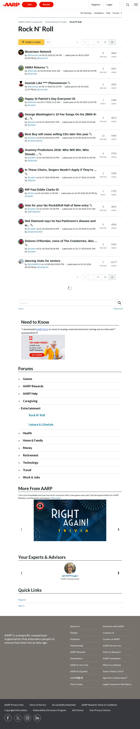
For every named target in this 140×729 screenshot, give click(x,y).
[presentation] (21, 528)
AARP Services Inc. (112, 645)
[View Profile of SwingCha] (42, 267)
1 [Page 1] (85, 42)
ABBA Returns (35, 67)
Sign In (21, 605)
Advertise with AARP (113, 626)
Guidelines (99, 13)
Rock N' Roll (37, 415)
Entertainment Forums (56, 22)
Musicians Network (38, 51)
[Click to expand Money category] (20, 448)
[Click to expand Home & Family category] (20, 440)
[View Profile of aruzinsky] (33, 86)
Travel (27, 470)
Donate (74, 632)
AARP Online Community (30, 22)
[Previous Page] (77, 42)
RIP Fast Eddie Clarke (40, 189)
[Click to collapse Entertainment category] (19, 408)
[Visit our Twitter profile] (17, 718)
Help (108, 13)
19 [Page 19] (98, 42)
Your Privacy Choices (100, 710)
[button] (136, 4)
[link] (119, 42)
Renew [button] (46, 4)
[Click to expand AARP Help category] (20, 394)
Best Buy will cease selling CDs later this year (57, 134)
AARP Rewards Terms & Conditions (99, 704)
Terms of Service (37, 704)
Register (96, 4)
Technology (30, 462)
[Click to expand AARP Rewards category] (20, 386)
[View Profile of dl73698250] (34, 212)
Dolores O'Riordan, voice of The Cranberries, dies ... (61, 241)
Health (27, 433)
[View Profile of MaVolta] (32, 71)
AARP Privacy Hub (14, 704)
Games (27, 379)
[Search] (70, 303)
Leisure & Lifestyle (41, 424)
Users (21, 308)
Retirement (30, 455)
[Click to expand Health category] (20, 433)
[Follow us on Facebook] (8, 718)
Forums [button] (116, 13)
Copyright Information (15, 710)
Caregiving (30, 401)
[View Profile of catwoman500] (35, 141)
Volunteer (75, 639)
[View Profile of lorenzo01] (33, 55)
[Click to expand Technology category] (20, 463)
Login (109, 4)
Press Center (76, 684)
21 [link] (112, 42)
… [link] (91, 42)
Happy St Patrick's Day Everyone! (48, 98)
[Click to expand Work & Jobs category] (20, 477)
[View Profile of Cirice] (31, 193)
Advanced (118, 308)
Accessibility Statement (64, 704)
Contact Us (108, 632)
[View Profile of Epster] (32, 180)
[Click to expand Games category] (20, 379)
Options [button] (48, 42)
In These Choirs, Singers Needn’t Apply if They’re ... (60, 169)
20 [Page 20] (105, 42)
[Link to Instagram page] (27, 718)
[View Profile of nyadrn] (32, 105)
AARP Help (30, 393)
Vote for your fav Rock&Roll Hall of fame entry (57, 205)
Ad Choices (78, 710)
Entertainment (31, 408)
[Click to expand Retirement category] (20, 455)
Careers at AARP (111, 639)
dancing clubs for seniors (42, 260)
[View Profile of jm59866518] (34, 264)
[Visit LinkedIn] (37, 718)
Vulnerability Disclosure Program (49, 710)
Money (27, 448)
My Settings (86, 13)
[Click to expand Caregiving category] (20, 401)
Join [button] (29, 4)
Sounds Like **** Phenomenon (46, 83)
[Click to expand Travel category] (20, 470)
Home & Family (33, 440)
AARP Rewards (33, 386)
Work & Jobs (31, 477)
